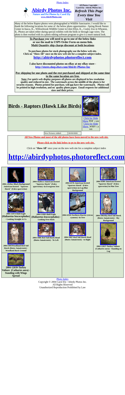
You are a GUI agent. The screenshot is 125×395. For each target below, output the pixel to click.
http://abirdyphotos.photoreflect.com (62, 57)
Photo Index (63, 2)
